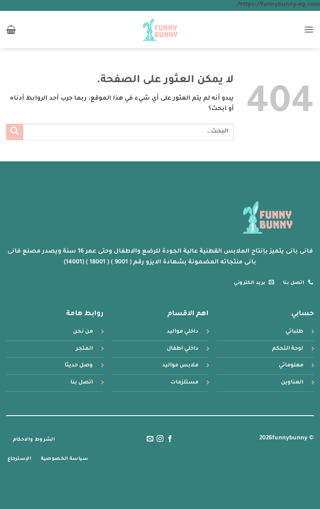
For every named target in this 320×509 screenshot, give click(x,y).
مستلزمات (184, 383)
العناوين (292, 383)
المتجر (84, 349)
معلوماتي (291, 366)
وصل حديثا (79, 366)
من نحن (83, 332)
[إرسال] (14, 132)
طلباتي (294, 332)
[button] (309, 29)
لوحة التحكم (287, 349)
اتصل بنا (81, 383)
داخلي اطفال (182, 349)
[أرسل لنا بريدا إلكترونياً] (149, 439)
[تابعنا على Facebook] (170, 439)
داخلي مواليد (182, 332)
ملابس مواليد (180, 366)
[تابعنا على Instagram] (160, 439)
